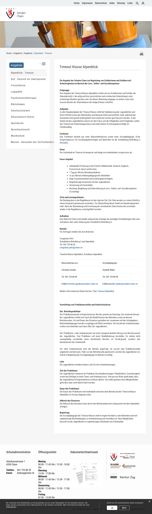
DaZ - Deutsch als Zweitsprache (28, 79)
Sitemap (121, 3)
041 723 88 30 (24, 470)
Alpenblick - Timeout (29, 72)
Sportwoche (17, 123)
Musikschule (18, 135)
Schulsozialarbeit (20, 110)
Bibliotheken (18, 104)
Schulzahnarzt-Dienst (22, 116)
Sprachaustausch (20, 129)
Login (143, 3)
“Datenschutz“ (11, 507)
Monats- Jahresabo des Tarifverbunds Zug (29, 142)
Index (112, 3)
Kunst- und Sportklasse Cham (129, 15)
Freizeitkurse (18, 85)
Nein (124, 507)
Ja (112, 507)
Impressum (87, 3)
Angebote (81, 15)
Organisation (66, 15)
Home (77, 3)
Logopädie (17, 91)
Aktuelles (93, 15)
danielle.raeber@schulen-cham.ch (123, 283)
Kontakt (63, 142)
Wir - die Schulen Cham (45, 15)
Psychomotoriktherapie (23, 98)
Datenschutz (101, 3)
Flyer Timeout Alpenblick (103, 291)
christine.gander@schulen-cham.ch (82, 283)
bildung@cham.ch (25, 473)
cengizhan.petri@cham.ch (71, 247)
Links (129, 3)
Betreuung (105, 15)
